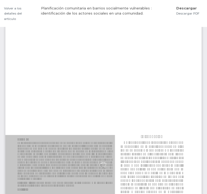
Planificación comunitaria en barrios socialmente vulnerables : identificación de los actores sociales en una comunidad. (96, 11)
